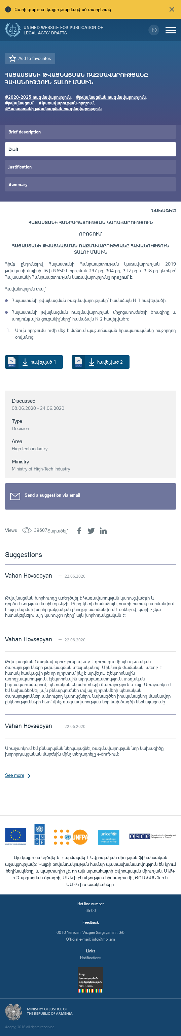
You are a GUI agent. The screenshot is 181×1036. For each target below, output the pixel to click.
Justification (20, 167)
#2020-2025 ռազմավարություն (38, 97)
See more (14, 775)
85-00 (90, 910)
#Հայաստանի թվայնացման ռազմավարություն (53, 108)
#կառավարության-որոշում (66, 102)
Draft (13, 149)
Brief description (24, 131)
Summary (18, 184)
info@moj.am (103, 939)
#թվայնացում (19, 102)
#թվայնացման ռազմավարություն (111, 97)
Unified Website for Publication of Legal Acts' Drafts (63, 30)
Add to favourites (35, 58)
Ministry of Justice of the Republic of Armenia (50, 1011)
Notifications (90, 957)
